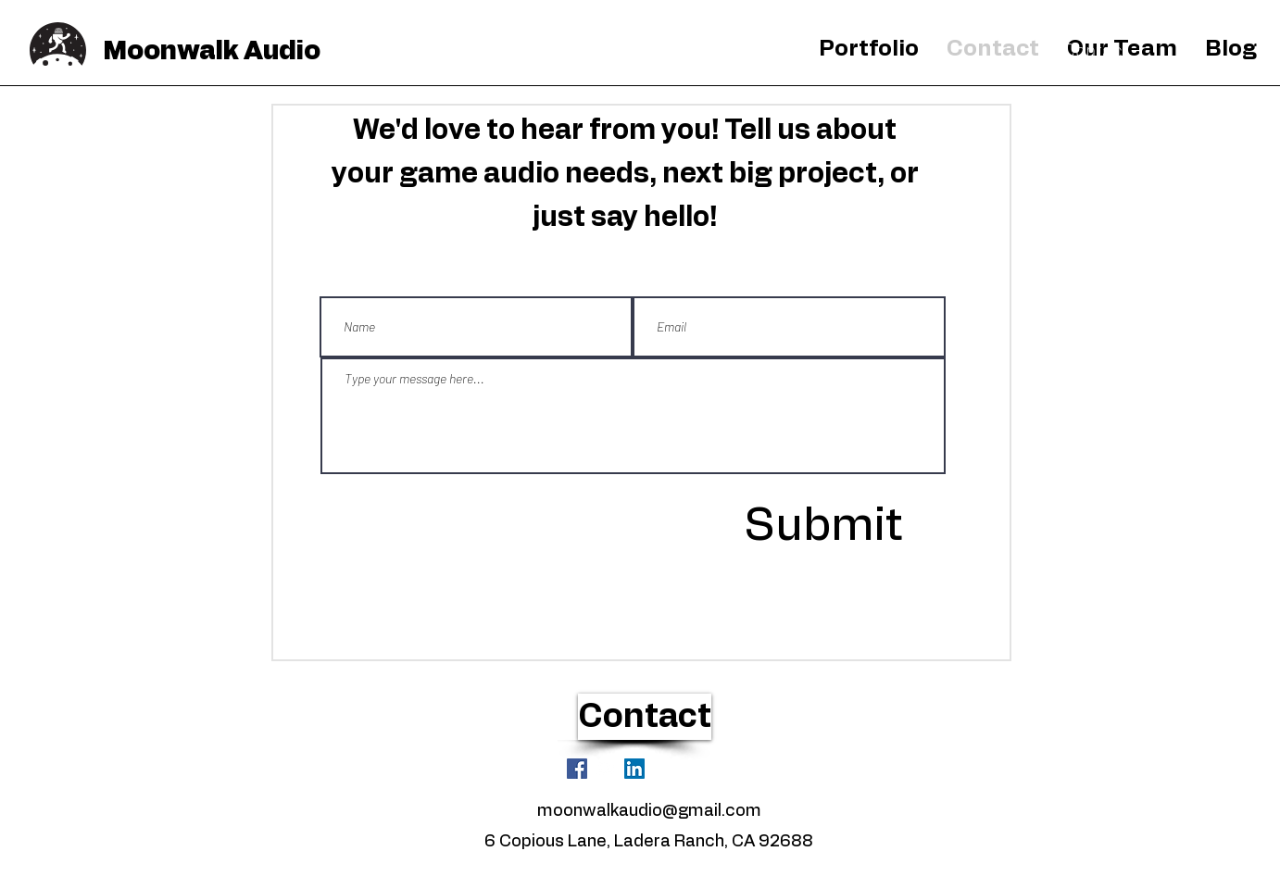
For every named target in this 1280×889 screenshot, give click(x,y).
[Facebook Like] (695, 767)
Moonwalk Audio (211, 52)
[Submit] (822, 526)
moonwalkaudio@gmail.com (649, 811)
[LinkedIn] (634, 768)
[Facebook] (577, 768)
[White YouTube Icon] (606, 768)
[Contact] (1096, 49)
